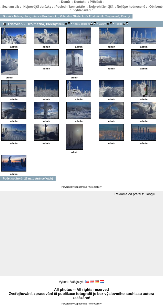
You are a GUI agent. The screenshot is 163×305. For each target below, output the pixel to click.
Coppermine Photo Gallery (87, 187)
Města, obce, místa (26, 16)
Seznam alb (10, 6)
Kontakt (80, 2)
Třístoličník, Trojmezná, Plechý (109, 16)
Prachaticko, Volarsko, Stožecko (64, 16)
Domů (65, 2)
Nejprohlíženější (101, 6)
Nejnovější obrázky (37, 6)
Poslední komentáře (70, 6)
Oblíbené (155, 6)
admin (13, 46)
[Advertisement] (81, 236)
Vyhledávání (82, 10)
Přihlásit (96, 2)
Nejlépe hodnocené (131, 6)
